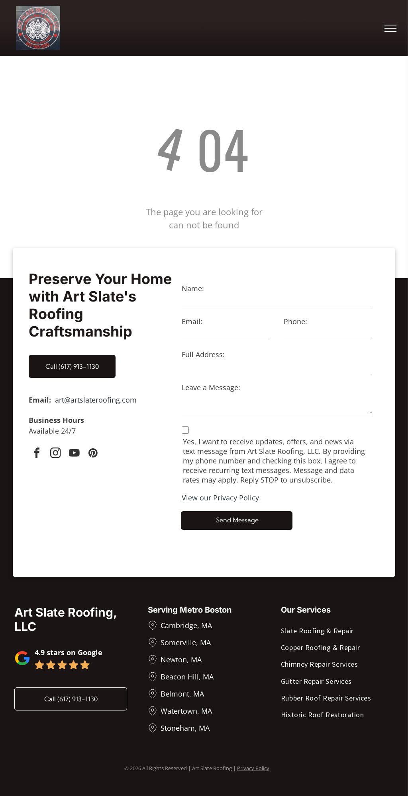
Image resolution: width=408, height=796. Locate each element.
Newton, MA (181, 659)
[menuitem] (337, 632)
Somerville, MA (186, 642)
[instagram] (55, 454)
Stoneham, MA (185, 728)
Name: (193, 288)
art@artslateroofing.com (96, 400)
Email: (192, 321)
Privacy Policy (253, 768)
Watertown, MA (186, 711)
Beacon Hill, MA (187, 676)
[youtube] (74, 454)
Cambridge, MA (186, 625)
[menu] (390, 28)
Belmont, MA (182, 694)
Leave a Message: (211, 387)
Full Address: (203, 354)
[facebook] (37, 454)
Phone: (295, 321)
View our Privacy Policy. (221, 497)
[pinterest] (93, 454)
